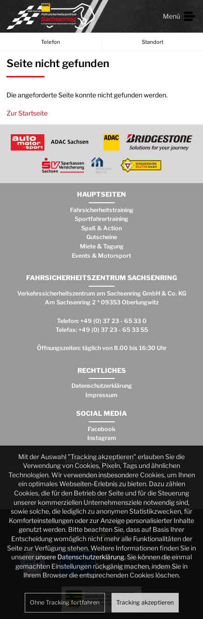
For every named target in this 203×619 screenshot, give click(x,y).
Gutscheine (101, 237)
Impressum (101, 395)
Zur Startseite (27, 113)
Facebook (101, 429)
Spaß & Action (101, 228)
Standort (152, 42)
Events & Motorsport (101, 255)
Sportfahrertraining (101, 218)
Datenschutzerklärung (101, 385)
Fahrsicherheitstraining (101, 209)
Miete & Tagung (102, 246)
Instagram (101, 437)
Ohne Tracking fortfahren (64, 602)
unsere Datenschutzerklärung (79, 557)
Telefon (50, 42)
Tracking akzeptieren (145, 602)
